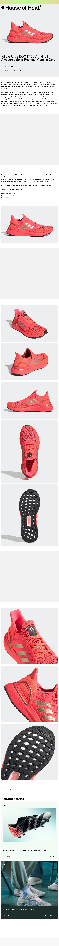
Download (55, 1)
